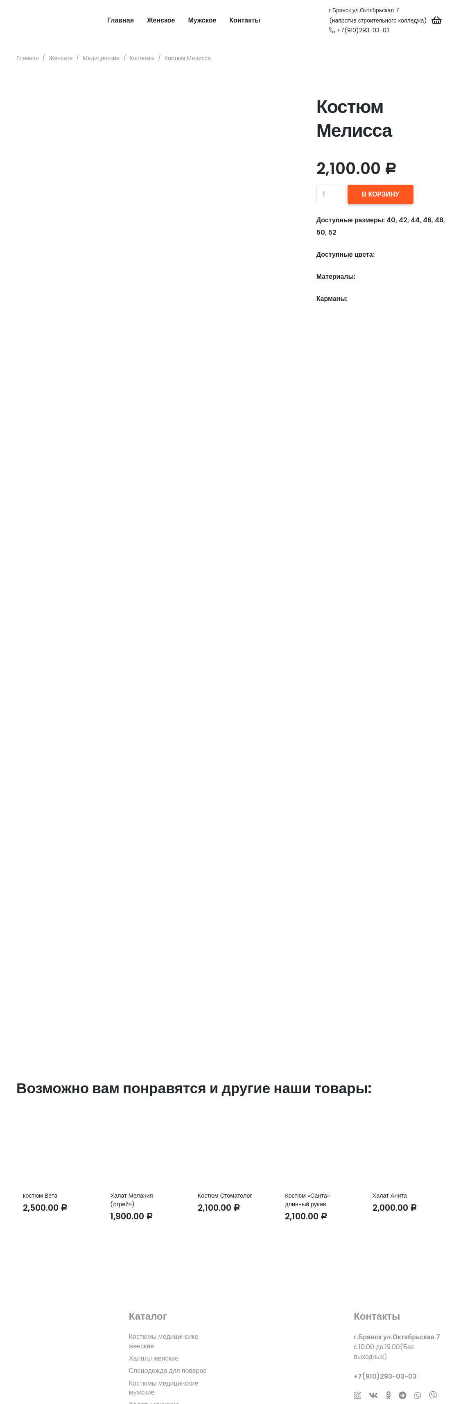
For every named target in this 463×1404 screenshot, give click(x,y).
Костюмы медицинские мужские (163, 1388)
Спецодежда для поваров (168, 1370)
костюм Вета (40, 1195)
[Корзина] (437, 20)
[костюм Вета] (56, 1148)
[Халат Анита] (406, 1148)
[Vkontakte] (373, 1395)
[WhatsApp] (417, 1395)
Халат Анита (390, 1195)
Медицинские (101, 58)
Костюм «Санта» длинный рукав (307, 1199)
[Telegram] (403, 1395)
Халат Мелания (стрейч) (131, 1199)
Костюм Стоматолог (225, 1195)
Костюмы (141, 58)
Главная (27, 58)
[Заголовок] (433, 1395)
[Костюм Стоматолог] (231, 1148)
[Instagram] (357, 1395)
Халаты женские (154, 1358)
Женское (61, 58)
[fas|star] (62, 1351)
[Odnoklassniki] (388, 1395)
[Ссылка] (30, 20)
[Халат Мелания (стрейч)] (144, 1148)
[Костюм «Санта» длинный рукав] (318, 1148)
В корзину (380, 194)
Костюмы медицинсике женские (164, 1341)
